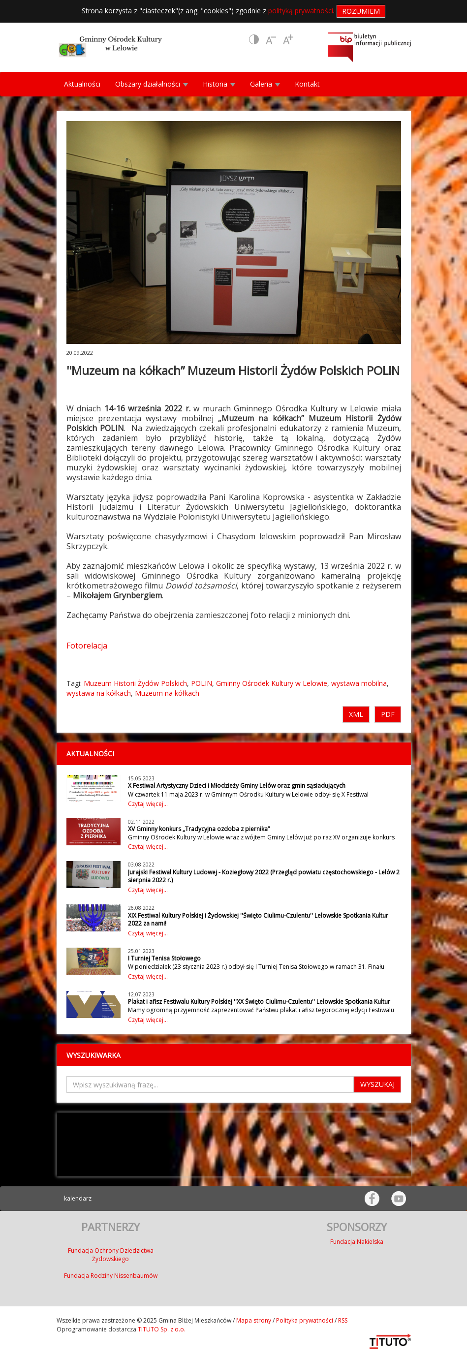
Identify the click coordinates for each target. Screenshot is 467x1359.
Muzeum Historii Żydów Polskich (135, 683)
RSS (342, 1320)
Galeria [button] (265, 84)
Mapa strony (253, 1320)
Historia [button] (219, 84)
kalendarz (78, 1198)
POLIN (201, 683)
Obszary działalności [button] (151, 84)
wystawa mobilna (359, 683)
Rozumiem (361, 11)
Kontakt (307, 84)
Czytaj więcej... (148, 804)
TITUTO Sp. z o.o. (161, 1329)
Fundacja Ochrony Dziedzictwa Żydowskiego (111, 1254)
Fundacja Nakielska (356, 1241)
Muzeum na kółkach (167, 693)
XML (356, 714)
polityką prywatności (300, 10)
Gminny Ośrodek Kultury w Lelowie (271, 683)
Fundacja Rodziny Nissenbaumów (110, 1275)
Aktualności (82, 84)
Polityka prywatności (304, 1320)
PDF (388, 714)
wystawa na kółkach (98, 693)
